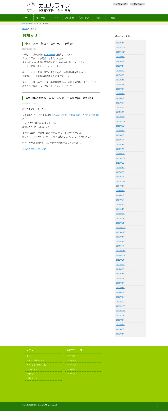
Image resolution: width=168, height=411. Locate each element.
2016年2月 (120, 149)
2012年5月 (120, 283)
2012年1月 (120, 302)
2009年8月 (120, 325)
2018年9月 (120, 84)
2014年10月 (120, 181)
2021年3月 (120, 61)
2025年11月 (120, 47)
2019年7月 (120, 71)
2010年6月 (120, 315)
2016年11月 (120, 126)
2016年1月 (120, 154)
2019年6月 (120, 75)
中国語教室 (49, 54)
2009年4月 (120, 334)
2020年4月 (120, 66)
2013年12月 (120, 223)
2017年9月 (120, 98)
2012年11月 (120, 255)
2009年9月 (120, 320)
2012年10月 (120, 260)
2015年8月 (120, 168)
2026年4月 (120, 43)
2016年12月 (120, 121)
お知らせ (30, 374)
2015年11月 (120, 163)
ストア (55, 17)
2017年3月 (120, 117)
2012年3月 (120, 292)
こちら (58, 86)
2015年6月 (120, 177)
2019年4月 (120, 80)
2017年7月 (120, 108)
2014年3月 (120, 214)
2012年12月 (120, 251)
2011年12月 (120, 306)
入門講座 (69, 17)
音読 (98, 17)
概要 (113, 17)
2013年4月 (120, 237)
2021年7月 (120, 57)
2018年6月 (120, 89)
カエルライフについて (35, 369)
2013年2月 (120, 242)
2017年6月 (120, 112)
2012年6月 (120, 278)
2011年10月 (120, 311)
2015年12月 (120, 158)
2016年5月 (120, 140)
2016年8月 (120, 131)
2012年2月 (120, 297)
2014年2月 (120, 218)
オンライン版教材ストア (36, 360)
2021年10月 (120, 52)
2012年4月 (120, 288)
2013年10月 (120, 232)
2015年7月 (120, 172)
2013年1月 (120, 246)
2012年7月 (120, 274)
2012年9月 (120, 265)
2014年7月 (120, 195)
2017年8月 (120, 103)
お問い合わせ (32, 378)
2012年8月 (120, 269)
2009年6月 (120, 329)
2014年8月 (120, 191)
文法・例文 (84, 17)
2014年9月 (120, 186)
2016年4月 (120, 144)
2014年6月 (120, 200)
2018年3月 (120, 94)
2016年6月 (120, 135)
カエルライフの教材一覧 (36, 365)
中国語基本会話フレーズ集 (31, 23)
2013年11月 (120, 228)
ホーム (26, 17)
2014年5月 (120, 205)
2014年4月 (120, 209)
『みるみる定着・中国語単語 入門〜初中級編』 (75, 115)
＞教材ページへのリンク (34, 148)
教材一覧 (40, 17)
